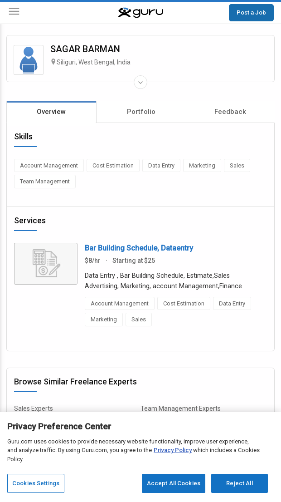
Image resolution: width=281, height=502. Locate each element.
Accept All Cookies (173, 483)
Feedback (230, 112)
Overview (51, 112)
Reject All (239, 483)
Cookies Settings (35, 483)
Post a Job (251, 12)
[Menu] (14, 13)
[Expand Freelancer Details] (140, 82)
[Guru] (140, 13)
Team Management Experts (180, 408)
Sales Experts (33, 408)
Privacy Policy (173, 450)
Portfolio (141, 112)
